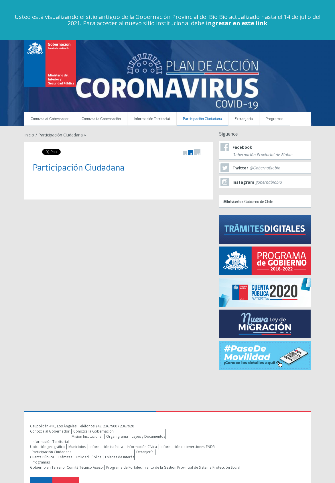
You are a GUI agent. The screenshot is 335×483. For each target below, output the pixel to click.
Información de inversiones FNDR (188, 446)
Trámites (65, 457)
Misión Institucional (87, 436)
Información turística (106, 446)
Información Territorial (152, 119)
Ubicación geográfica (47, 446)
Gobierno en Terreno (47, 467)
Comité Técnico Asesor (85, 467)
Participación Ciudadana (202, 119)
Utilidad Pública (88, 457)
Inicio (29, 135)
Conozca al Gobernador (50, 119)
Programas (274, 119)
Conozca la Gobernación (101, 119)
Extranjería (244, 119)
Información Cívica (142, 446)
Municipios (77, 446)
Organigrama (117, 436)
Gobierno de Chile (265, 200)
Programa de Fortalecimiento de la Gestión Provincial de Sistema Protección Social (173, 467)
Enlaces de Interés (119, 457)
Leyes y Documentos (148, 436)
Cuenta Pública (42, 457)
